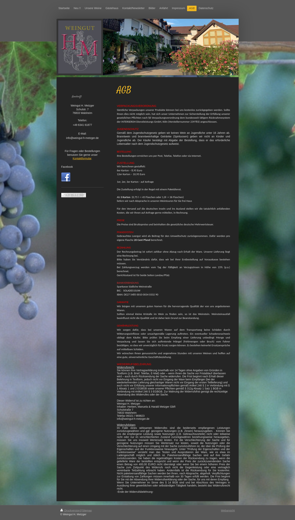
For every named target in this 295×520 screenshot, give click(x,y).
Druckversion (70, 510)
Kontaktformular (82, 158)
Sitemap (87, 510)
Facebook (67, 166)
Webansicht (228, 510)
